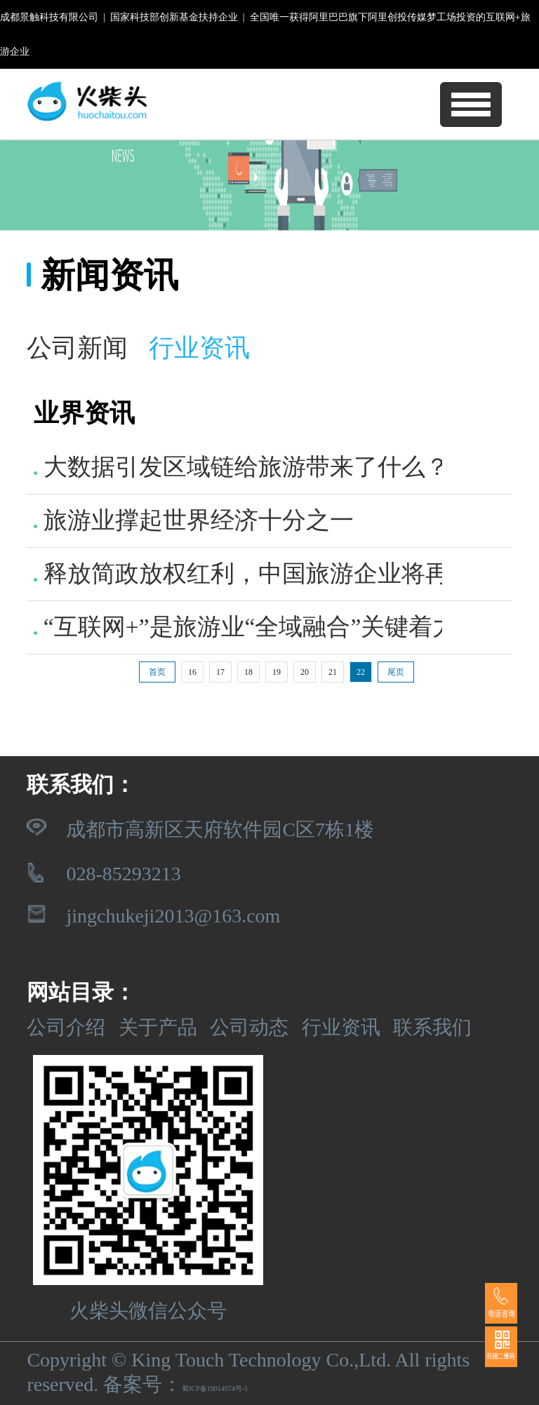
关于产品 (158, 1027)
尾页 (395, 672)
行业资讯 (341, 1027)
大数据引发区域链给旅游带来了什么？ (241, 467)
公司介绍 (66, 1027)
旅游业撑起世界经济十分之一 (193, 520)
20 (304, 672)
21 (332, 672)
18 (248, 672)
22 (361, 672)
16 (192, 672)
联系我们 (432, 1027)
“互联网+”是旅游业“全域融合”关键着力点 (257, 627)
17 (220, 672)
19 (276, 672)
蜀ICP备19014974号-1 (215, 1388)
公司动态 (249, 1027)
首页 (157, 672)
